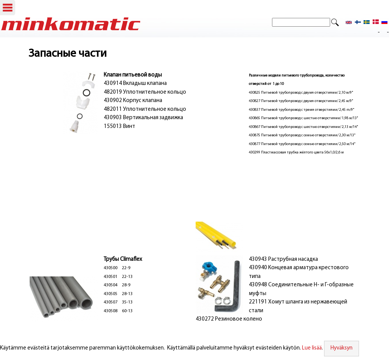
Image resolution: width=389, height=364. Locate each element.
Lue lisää (312, 348)
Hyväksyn (341, 348)
